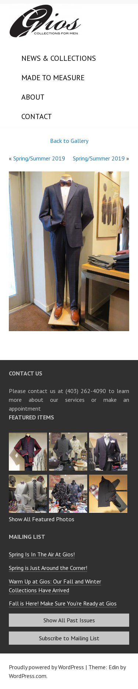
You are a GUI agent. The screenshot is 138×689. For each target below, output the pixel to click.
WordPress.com (27, 675)
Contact (36, 116)
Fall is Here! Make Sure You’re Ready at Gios (63, 603)
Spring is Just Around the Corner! (48, 567)
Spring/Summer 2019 (39, 158)
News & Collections (58, 58)
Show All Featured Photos (41, 519)
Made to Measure (53, 77)
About (33, 97)
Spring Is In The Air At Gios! (42, 554)
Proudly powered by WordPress (46, 667)
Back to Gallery (69, 140)
